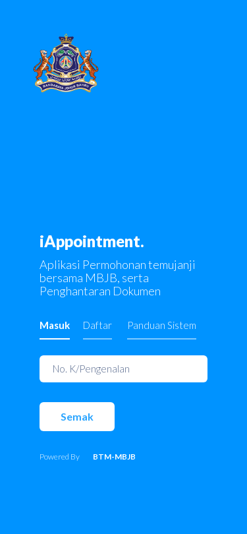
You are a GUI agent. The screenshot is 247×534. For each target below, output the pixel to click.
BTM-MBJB (114, 456)
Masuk (55, 325)
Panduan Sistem (161, 325)
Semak (77, 416)
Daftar (97, 325)
